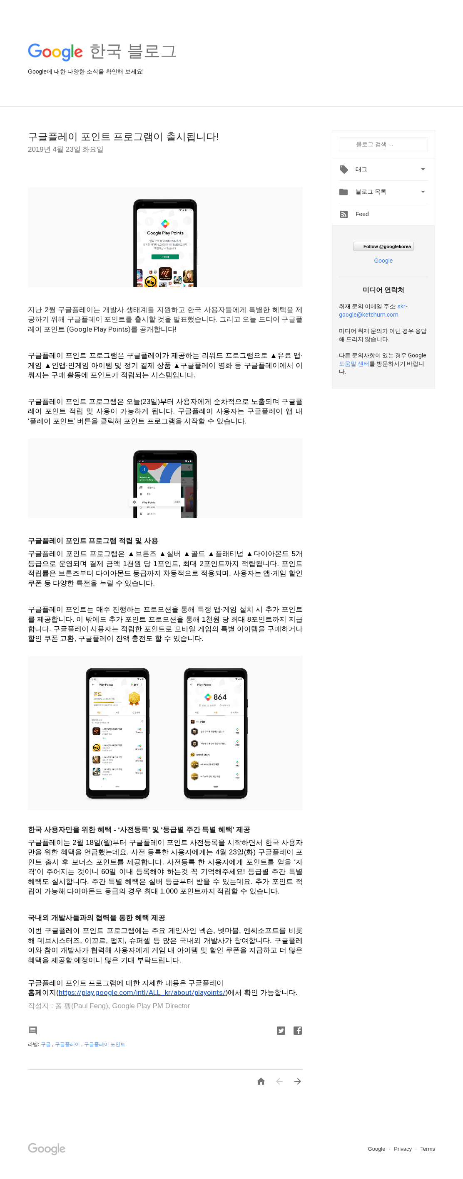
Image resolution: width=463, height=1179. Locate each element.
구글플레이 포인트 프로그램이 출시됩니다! (123, 136)
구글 (46, 1044)
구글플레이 (68, 1044)
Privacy (403, 1149)
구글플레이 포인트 (104, 1044)
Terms (428, 1149)
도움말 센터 (354, 363)
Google (383, 260)
